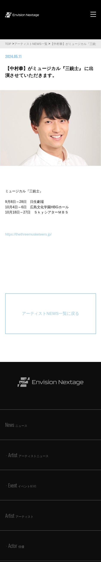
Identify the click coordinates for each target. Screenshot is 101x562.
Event (22, 485)
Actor (16, 545)
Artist (28, 455)
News (16, 424)
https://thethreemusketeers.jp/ (28, 234)
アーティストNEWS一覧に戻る (50, 313)
